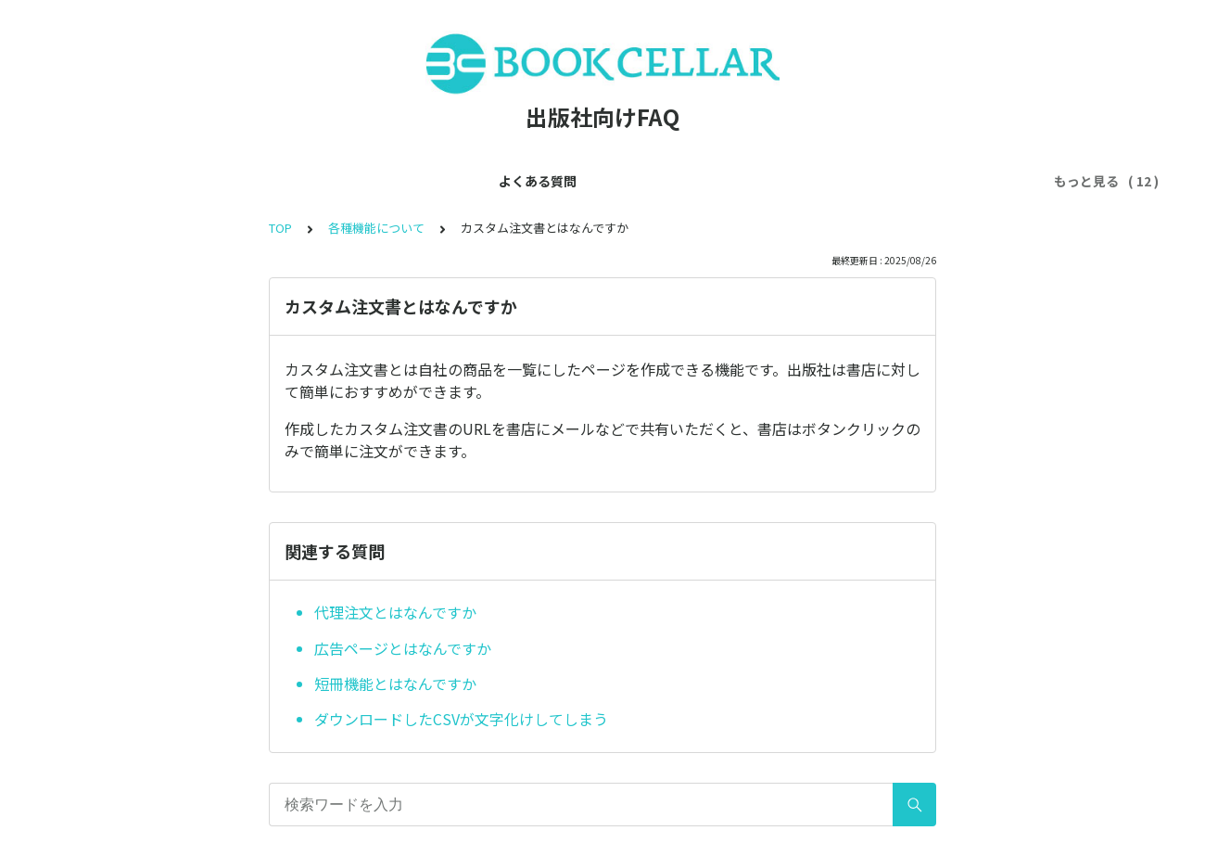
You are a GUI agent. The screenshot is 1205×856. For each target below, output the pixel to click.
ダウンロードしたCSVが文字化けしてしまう (461, 719)
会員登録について (262, 181)
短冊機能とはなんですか (395, 683)
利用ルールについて (671, 181)
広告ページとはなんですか (402, 648)
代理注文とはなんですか (395, 612)
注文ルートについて (813, 181)
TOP (280, 227)
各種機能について (535, 181)
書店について (937, 181)
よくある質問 (145, 181)
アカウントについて (398, 181)
